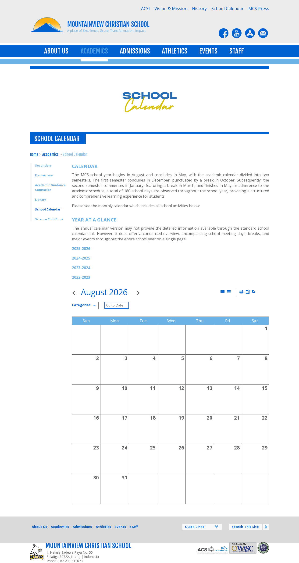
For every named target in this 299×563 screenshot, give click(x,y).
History (199, 8)
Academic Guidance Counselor (50, 187)
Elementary (44, 175)
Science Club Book (49, 219)
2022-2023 (81, 277)
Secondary (43, 165)
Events (208, 51)
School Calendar (227, 8)
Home (34, 154)
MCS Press (258, 8)
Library (40, 199)
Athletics (174, 51)
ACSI (145, 8)
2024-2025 (81, 258)
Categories (85, 305)
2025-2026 (81, 248)
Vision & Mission (170, 8)
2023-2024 (81, 267)
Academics (94, 51)
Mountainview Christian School (88, 546)
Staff (236, 51)
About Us (56, 51)
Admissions (135, 51)
